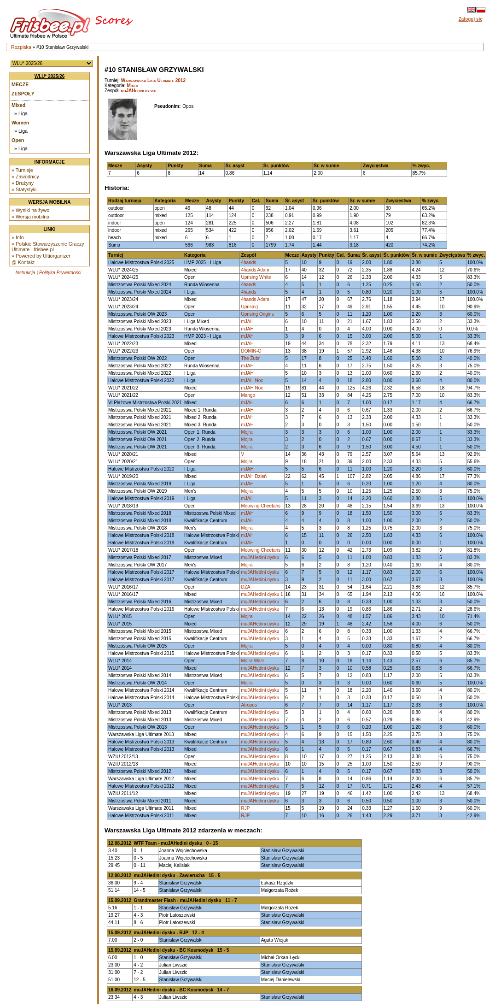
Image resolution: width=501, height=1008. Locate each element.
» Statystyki (24, 189)
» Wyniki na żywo (30, 210)
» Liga (21, 113)
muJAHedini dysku (139, 90)
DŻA (245, 586)
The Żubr (250, 358)
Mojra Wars (252, 660)
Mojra (246, 432)
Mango (248, 395)
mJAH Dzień (254, 476)
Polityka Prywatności (60, 272)
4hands (248, 262)
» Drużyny (23, 183)
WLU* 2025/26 (50, 76)
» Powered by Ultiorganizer (41, 256)
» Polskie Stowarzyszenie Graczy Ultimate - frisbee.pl (48, 246)
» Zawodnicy (25, 176)
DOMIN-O (251, 351)
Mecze (20, 84)
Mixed (18, 105)
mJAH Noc (252, 380)
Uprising (249, 306)
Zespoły (23, 93)
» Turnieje (22, 170)
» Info (18, 237)
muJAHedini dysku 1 (262, 594)
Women (20, 122)
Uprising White (256, 277)
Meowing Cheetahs (260, 505)
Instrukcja (25, 272)
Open (18, 140)
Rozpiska (21, 47)
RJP (245, 808)
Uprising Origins (257, 314)
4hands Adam (255, 269)
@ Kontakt (23, 262)
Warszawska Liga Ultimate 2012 (153, 80)
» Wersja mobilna (30, 216)
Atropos (248, 704)
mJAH (247, 321)
